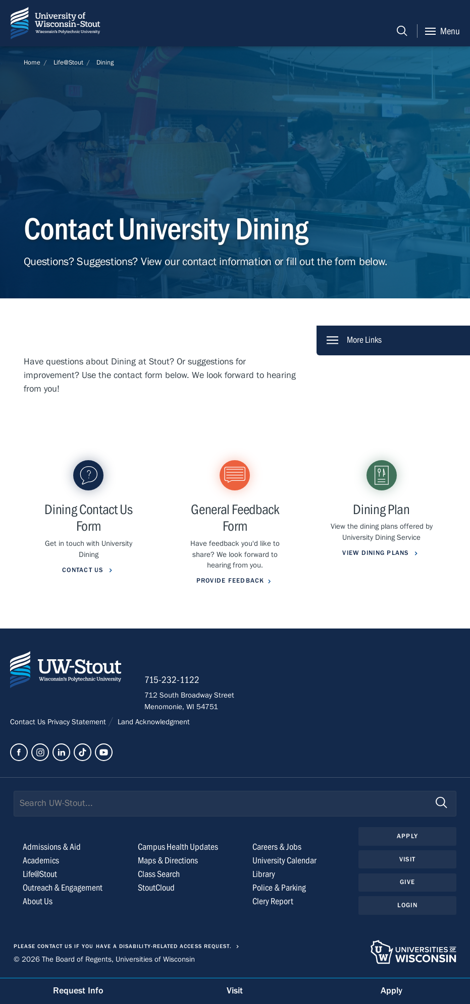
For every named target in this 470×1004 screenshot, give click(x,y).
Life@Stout (68, 62)
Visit (407, 859)
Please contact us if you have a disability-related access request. (123, 947)
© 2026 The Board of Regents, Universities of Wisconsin (104, 959)
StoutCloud (156, 888)
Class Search (159, 874)
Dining (105, 62)
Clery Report (272, 901)
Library (263, 874)
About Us (38, 901)
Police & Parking (279, 888)
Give (407, 882)
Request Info (78, 990)
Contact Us (28, 721)
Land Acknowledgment (153, 721)
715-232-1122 (171, 679)
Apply (407, 836)
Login (407, 905)
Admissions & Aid (52, 847)
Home (32, 62)
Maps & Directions (168, 860)
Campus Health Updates (178, 847)
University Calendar (284, 860)
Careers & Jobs (276, 847)
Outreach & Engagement (62, 888)
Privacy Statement (77, 721)
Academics (41, 860)
